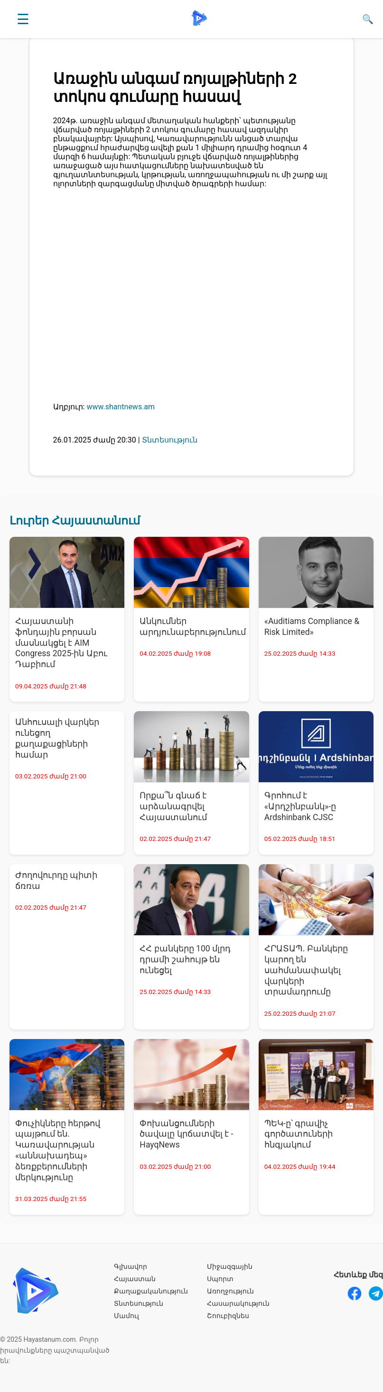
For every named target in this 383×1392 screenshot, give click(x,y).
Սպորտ (220, 1279)
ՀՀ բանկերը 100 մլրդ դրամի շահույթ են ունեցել (185, 959)
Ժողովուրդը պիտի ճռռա (56, 880)
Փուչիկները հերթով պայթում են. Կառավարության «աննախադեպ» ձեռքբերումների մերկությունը (57, 1150)
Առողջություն (230, 1291)
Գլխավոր (130, 1266)
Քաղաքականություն (151, 1291)
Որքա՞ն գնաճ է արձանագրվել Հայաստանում (173, 806)
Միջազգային (229, 1266)
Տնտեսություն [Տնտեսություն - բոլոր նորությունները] (169, 439)
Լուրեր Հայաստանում (74, 520)
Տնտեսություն (138, 1303)
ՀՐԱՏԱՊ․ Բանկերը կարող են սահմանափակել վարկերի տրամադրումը (306, 970)
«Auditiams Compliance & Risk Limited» (312, 626)
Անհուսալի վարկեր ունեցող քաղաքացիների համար (57, 738)
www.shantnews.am (120, 406)
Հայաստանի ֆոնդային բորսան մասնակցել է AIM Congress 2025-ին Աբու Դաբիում (61, 642)
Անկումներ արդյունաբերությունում (193, 626)
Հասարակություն (238, 1303)
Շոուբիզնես (228, 1316)
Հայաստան (135, 1279)
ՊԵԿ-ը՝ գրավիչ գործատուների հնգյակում (298, 1134)
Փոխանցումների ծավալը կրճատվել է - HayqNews (186, 1134)
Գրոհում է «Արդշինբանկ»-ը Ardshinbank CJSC (300, 806)
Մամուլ (126, 1316)
